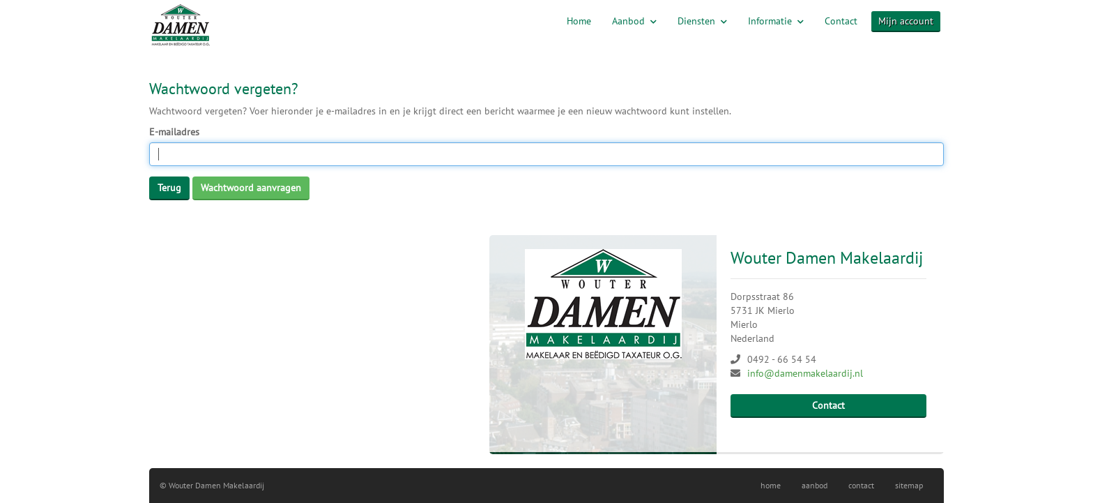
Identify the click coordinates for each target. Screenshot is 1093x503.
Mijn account (905, 21)
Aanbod (634, 21)
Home (579, 21)
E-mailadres (174, 132)
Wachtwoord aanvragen (251, 187)
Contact (841, 21)
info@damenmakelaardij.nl (805, 373)
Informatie (776, 21)
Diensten (702, 21)
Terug (169, 187)
